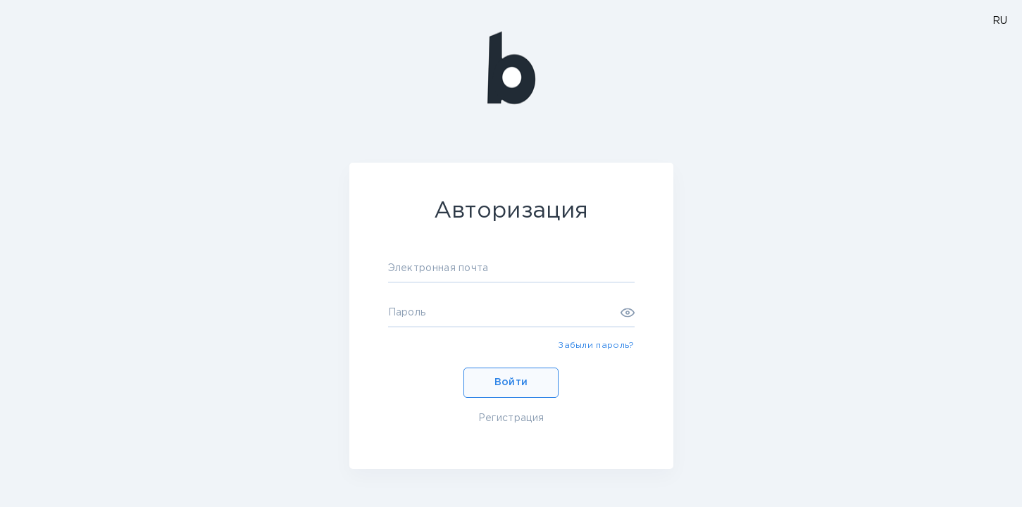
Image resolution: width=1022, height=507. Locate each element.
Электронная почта (438, 268)
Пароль (407, 312)
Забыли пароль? (596, 345)
